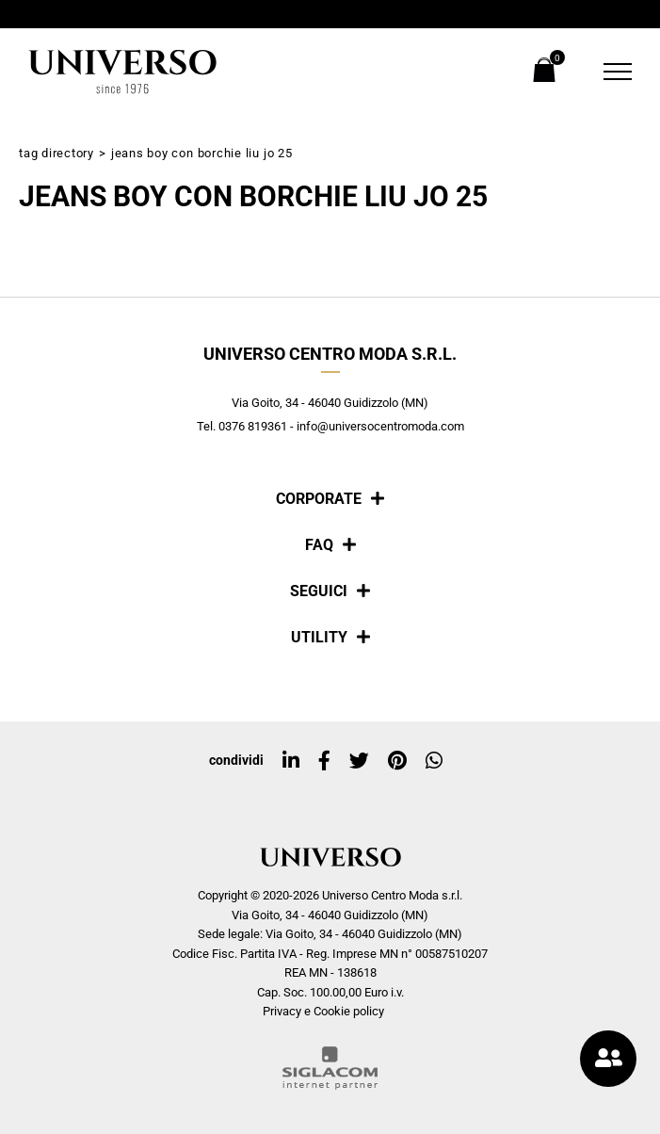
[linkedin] (290, 761)
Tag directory (56, 153)
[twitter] (359, 761)
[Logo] (122, 71)
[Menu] (606, 71)
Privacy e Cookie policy (323, 1011)
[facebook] (324, 761)
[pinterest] (397, 761)
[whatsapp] (434, 761)
